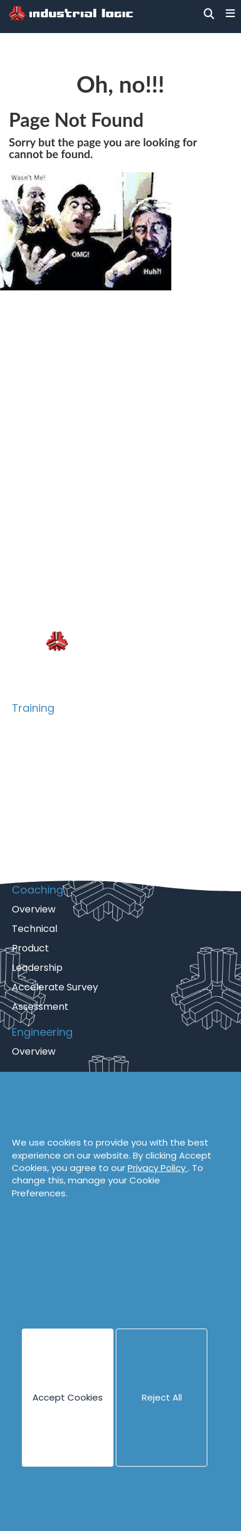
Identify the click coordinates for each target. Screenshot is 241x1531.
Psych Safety (42, 825)
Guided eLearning (52, 864)
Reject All (162, 1397)
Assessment (40, 1006)
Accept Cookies (67, 1397)
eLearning (34, 844)
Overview (34, 727)
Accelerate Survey (55, 987)
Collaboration (44, 805)
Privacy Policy (158, 1168)
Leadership (37, 967)
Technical (34, 766)
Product (30, 786)
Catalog (30, 747)
